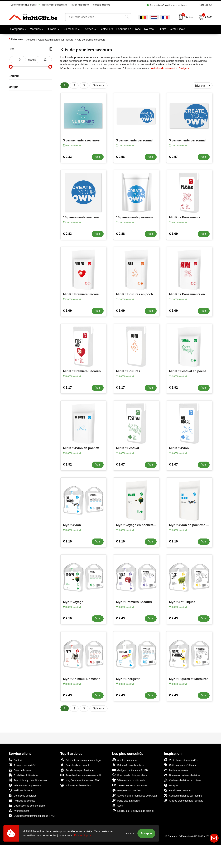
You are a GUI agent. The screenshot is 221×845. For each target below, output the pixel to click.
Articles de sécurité (163, 68)
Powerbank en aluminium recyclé (80, 775)
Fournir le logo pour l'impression (28, 780)
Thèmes (88, 29)
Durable (51, 29)
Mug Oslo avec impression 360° (80, 780)
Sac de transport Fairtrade (77, 770)
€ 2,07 (120, 464)
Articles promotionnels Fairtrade (183, 800)
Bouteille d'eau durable (75, 765)
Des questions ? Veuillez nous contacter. (167, 5)
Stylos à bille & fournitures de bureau (134, 795)
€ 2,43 (120, 618)
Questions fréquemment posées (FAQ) (32, 815)
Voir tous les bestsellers (75, 785)
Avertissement (19, 810)
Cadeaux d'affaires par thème (182, 780)
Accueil (30, 39)
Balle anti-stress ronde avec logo (80, 760)
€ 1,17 (67, 387)
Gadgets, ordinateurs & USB (130, 770)
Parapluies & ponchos (126, 790)
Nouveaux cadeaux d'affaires (182, 775)
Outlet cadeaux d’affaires (180, 765)
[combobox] (94, 17)
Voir (97, 156)
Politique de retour (21, 790)
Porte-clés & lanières (126, 800)
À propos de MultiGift (22, 765)
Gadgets (184, 68)
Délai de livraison (20, 770)
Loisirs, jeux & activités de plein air (133, 810)
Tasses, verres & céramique (129, 785)
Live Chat (214, 838)
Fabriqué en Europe (177, 790)
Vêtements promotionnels (128, 780)
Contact (15, 760)
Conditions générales (23, 795)
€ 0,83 (67, 233)
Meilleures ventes (176, 770)
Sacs (117, 805)
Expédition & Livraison (23, 775)
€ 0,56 (120, 157)
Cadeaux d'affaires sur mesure (56, 39)
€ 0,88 (120, 233)
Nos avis (200, 5)
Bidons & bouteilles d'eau (128, 765)
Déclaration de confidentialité (27, 805)
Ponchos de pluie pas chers (129, 775)
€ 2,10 (67, 541)
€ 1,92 (173, 387)
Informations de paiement (25, 785)
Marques (35, 29)
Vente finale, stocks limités (181, 760)
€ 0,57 (173, 157)
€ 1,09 (173, 233)
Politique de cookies (22, 800)
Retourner (17, 39)
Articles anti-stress (124, 760)
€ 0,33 (67, 157)
